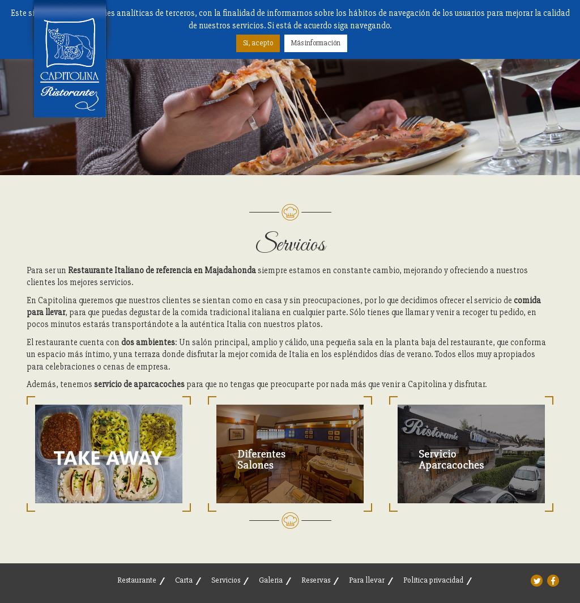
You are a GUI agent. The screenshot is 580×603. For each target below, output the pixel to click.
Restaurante (136, 580)
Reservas (315, 580)
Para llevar (367, 580)
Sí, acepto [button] (258, 43)
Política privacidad (433, 580)
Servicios (225, 580)
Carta (184, 580)
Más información (315, 43)
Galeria (271, 580)
